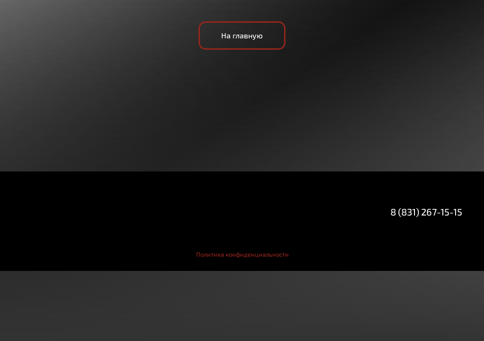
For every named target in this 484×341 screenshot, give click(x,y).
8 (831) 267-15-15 (426, 211)
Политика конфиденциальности (242, 254)
